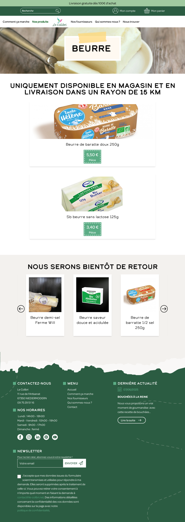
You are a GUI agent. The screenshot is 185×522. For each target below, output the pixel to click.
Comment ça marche (45, 21)
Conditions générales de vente (96, 518)
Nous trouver (156, 21)
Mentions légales (28, 518)
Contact (72, 339)
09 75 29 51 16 (25, 335)
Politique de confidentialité (58, 518)
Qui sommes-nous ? (133, 21)
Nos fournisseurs (108, 21)
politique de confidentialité (33, 443)
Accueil (25, 21)
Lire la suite (128, 353)
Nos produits (69, 21)
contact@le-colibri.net (30, 430)
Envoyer (71, 396)
